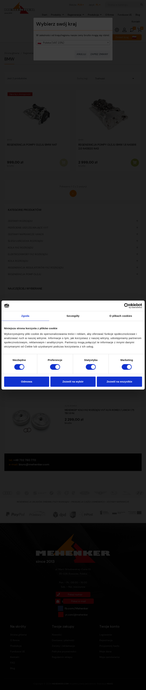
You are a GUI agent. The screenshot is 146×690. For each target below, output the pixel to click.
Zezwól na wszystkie (119, 381)
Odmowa (26, 381)
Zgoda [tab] (25, 315)
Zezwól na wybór (73, 381)
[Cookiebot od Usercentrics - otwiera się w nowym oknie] (126, 305)
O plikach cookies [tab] (120, 315)
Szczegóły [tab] (73, 315)
